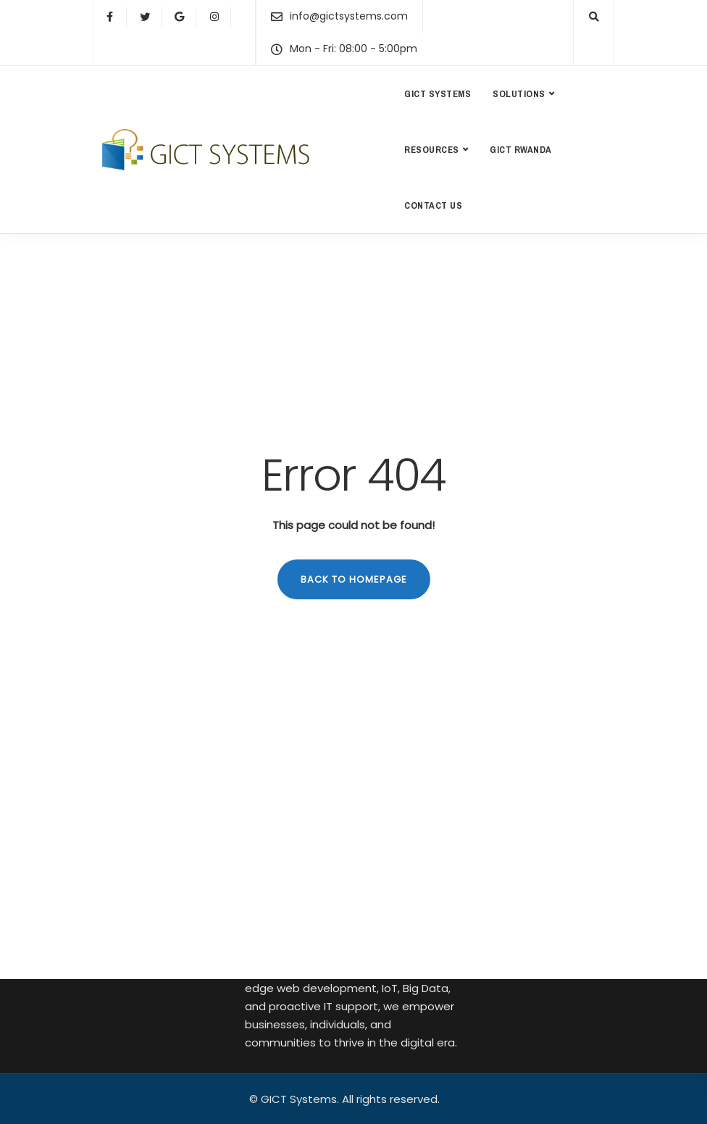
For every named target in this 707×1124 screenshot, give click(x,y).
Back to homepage (354, 579)
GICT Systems (437, 94)
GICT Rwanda (521, 149)
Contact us (433, 205)
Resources (431, 149)
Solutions (519, 94)
